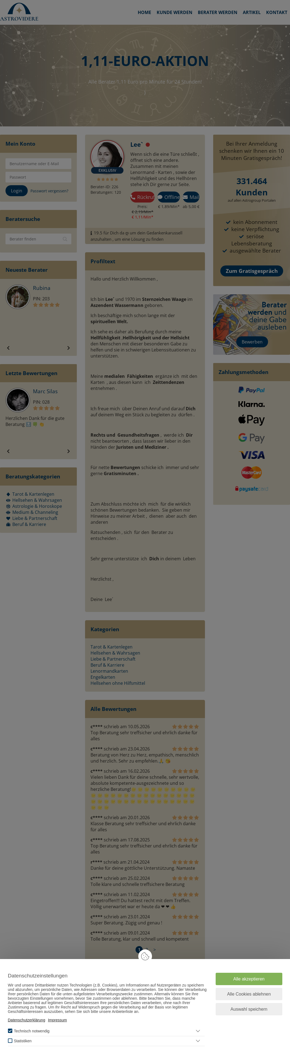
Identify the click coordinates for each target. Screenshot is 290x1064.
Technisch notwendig (31, 1031)
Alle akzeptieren (248, 979)
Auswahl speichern (248, 1009)
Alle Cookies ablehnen (249, 994)
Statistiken (23, 1041)
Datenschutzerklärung (26, 1020)
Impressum (57, 1020)
